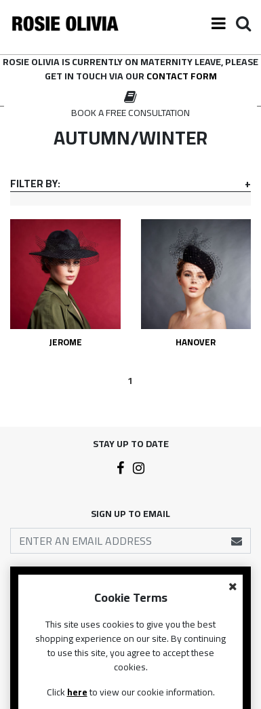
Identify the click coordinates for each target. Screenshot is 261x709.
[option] (130, 105)
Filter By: (35, 184)
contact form (181, 76)
